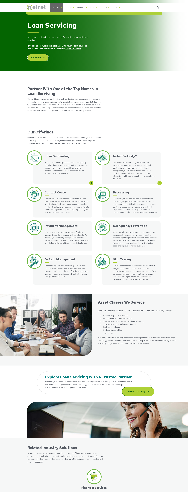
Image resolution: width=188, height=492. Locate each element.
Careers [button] (116, 7)
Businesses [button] (82, 7)
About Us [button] (104, 7)
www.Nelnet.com (73, 48)
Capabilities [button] (56, 7)
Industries (69, 7)
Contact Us (38, 57)
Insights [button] (94, 7)
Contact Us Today (136, 391)
